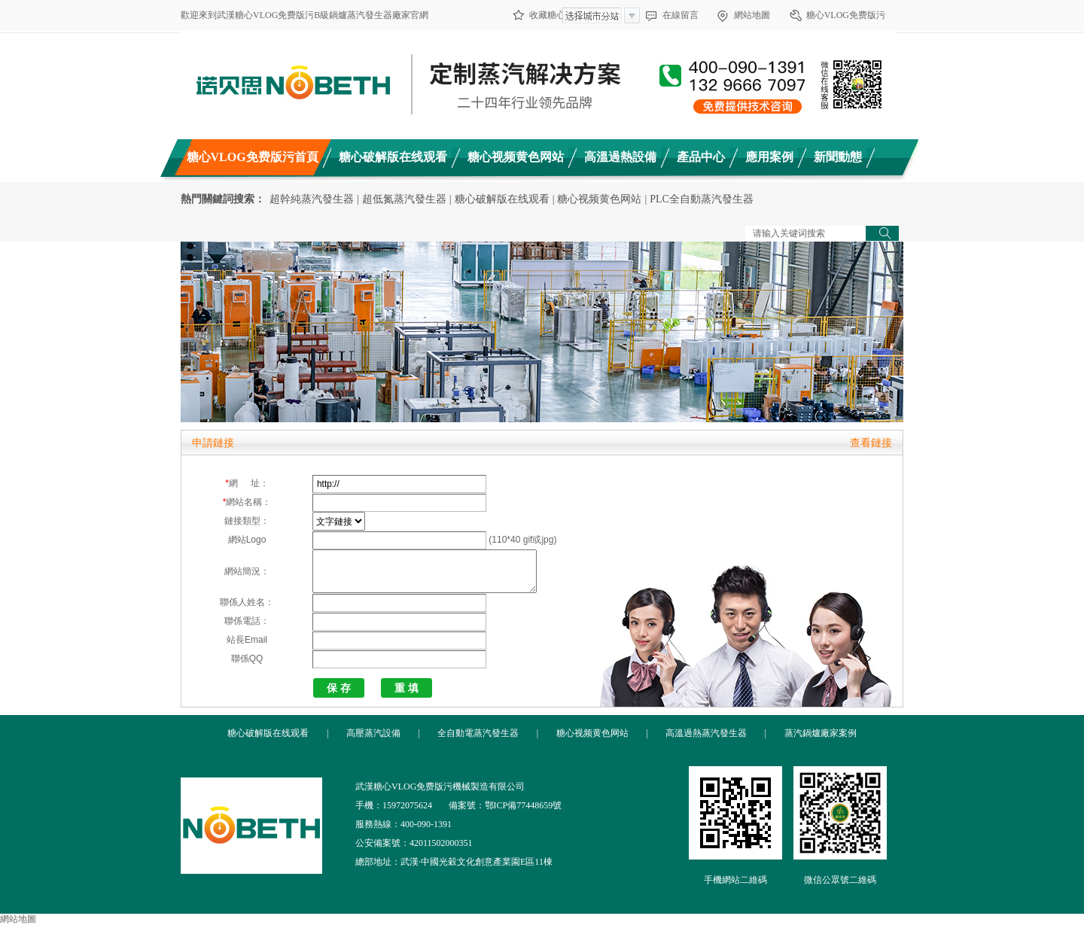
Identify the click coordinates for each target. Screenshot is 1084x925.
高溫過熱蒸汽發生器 (706, 733)
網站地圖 (752, 15)
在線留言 (680, 15)
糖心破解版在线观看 (502, 199)
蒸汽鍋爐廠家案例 (820, 733)
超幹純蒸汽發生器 (311, 199)
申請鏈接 (213, 443)
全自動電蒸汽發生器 (478, 733)
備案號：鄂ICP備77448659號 (505, 805)
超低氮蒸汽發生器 (404, 199)
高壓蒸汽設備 (373, 733)
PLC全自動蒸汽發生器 (702, 199)
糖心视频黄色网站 (599, 199)
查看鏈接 (871, 443)
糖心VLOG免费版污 (845, 15)
